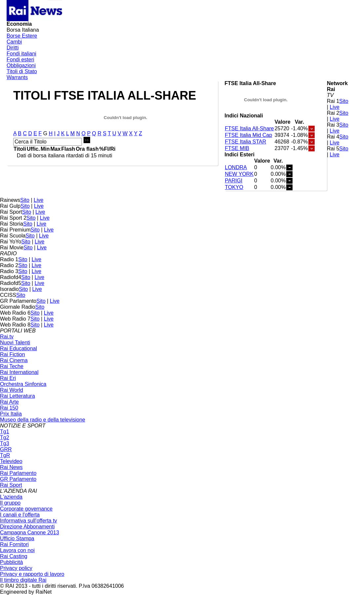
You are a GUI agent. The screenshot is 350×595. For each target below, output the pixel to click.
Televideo (11, 461)
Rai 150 (9, 408)
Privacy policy (16, 568)
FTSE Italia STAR (245, 141)
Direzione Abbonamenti (27, 526)
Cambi (14, 42)
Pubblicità (11, 562)
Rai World (11, 390)
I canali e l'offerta (20, 514)
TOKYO (234, 187)
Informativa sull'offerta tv (28, 520)
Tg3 (4, 443)
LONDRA (236, 167)
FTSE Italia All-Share (249, 128)
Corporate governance (26, 509)
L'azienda (11, 497)
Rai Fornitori (14, 544)
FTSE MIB (237, 148)
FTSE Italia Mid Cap (248, 135)
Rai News (11, 467)
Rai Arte (9, 402)
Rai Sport (11, 485)
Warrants (17, 77)
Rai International (19, 372)
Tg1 (4, 431)
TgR (5, 455)
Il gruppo (10, 503)
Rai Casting (13, 556)
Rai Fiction (12, 354)
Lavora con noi (17, 550)
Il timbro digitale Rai (23, 580)
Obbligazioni (21, 65)
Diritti (12, 47)
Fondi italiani (21, 53)
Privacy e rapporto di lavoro (32, 574)
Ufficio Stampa (17, 538)
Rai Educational (18, 348)
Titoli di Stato (22, 71)
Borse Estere (22, 36)
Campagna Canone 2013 (29, 532)
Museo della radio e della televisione (42, 420)
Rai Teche (11, 366)
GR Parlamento (18, 479)
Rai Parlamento (18, 473)
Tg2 (4, 437)
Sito (343, 101)
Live (334, 107)
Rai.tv (7, 336)
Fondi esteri (20, 59)
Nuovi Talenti (15, 342)
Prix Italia (11, 414)
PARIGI (233, 180)
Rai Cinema (14, 360)
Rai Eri (8, 378)
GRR (6, 449)
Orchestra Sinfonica (23, 384)
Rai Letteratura (17, 396)
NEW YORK (239, 174)
